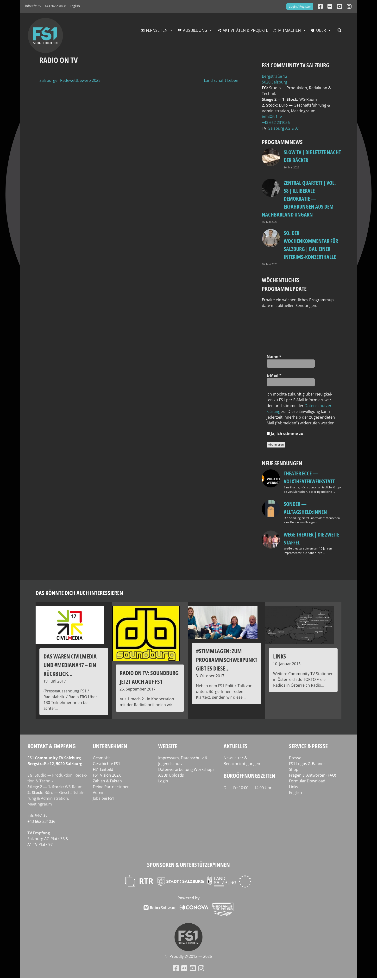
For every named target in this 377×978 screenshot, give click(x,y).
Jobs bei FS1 (103, 798)
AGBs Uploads (171, 775)
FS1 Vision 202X (107, 775)
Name (274, 356)
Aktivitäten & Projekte (245, 30)
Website (167, 746)
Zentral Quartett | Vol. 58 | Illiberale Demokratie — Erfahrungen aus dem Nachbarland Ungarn (299, 198)
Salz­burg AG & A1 (284, 128)
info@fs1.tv (33, 6)
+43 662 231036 (55, 6)
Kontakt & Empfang (51, 746)
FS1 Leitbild (103, 769)
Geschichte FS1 (106, 763)
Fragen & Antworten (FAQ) (312, 775)
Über (321, 30)
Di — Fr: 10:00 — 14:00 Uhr (248, 787)
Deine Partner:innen (111, 786)
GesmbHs (102, 758)
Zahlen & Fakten (107, 781)
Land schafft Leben (221, 80)
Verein (99, 792)
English (75, 6)
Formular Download (307, 781)
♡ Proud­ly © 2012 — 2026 (188, 956)
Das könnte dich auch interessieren (79, 593)
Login (163, 781)
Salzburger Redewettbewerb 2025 (70, 80)
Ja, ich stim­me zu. (286, 433)
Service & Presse (308, 746)
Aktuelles (235, 746)
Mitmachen (289, 30)
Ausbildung (195, 30)
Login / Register (300, 6)
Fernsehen (157, 30)
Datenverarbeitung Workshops (186, 769)
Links (293, 786)
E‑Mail (274, 375)
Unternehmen (110, 746)
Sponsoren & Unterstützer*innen (188, 865)
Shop (293, 769)
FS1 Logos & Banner (307, 763)
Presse (295, 758)
